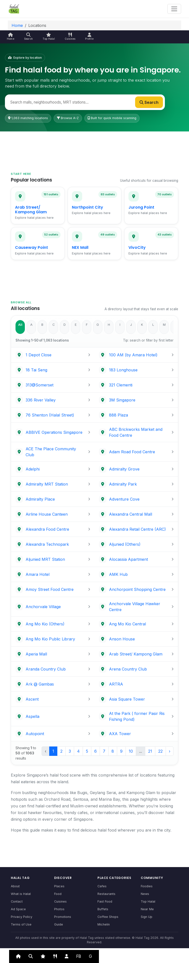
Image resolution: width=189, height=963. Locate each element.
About (15, 886)
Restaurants (106, 894)
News (145, 894)
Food (58, 894)
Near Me (147, 909)
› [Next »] (169, 751)
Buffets (102, 909)
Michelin (103, 924)
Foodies (147, 886)
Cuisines (60, 901)
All (20, 325)
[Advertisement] (94, 145)
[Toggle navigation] (174, 9)
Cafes (102, 886)
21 (150, 751)
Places (59, 886)
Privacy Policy (21, 917)
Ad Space (18, 909)
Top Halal (148, 901)
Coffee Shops (107, 917)
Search (149, 102)
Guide (58, 924)
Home (17, 25)
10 (131, 751)
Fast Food (104, 901)
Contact (17, 901)
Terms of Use (21, 924)
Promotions (62, 917)
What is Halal (21, 894)
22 (160, 751)
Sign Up (146, 917)
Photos (59, 909)
